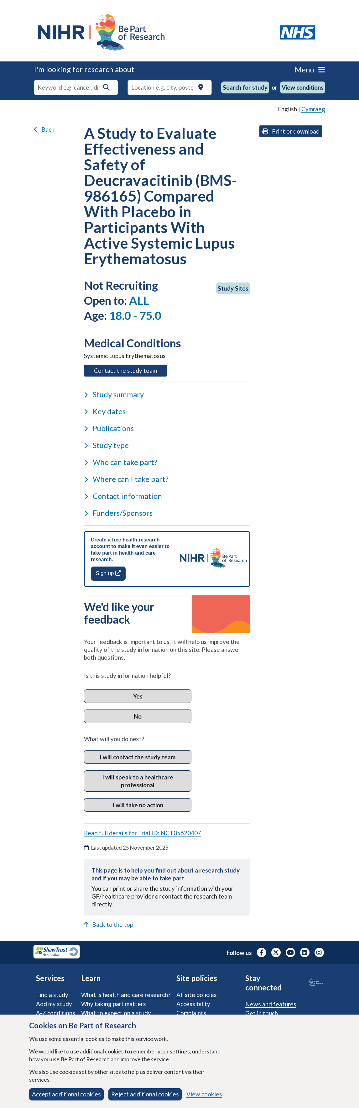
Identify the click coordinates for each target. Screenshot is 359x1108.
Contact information (123, 495)
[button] (106, 87)
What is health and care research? (125, 994)
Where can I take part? (126, 478)
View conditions (303, 87)
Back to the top (108, 924)
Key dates (105, 411)
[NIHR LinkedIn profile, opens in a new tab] (304, 952)
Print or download (291, 131)
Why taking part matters (113, 1003)
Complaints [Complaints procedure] (191, 1012)
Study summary (114, 394)
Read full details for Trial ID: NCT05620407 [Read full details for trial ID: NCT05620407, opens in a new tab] (142, 832)
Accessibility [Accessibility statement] (193, 1003)
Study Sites (233, 288)
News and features (270, 1004)
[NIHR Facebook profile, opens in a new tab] (261, 952)
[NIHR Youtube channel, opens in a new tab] (290, 952)
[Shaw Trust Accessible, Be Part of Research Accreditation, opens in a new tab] (56, 952)
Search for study (245, 87)
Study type (106, 445)
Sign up (108, 573)
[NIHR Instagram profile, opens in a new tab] (319, 952)
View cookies (204, 1094)
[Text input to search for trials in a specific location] (169, 87)
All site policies (196, 994)
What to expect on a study (116, 1012)
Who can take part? (120, 462)
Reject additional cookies (145, 1094)
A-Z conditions (55, 1012)
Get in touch (261, 1013)
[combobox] (76, 87)
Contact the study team (130, 370)
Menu (310, 69)
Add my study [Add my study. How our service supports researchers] (54, 1003)
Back (44, 129)
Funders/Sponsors (118, 512)
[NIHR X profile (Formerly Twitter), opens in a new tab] (276, 952)
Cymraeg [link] (313, 109)
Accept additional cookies (66, 1094)
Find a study (52, 994)
